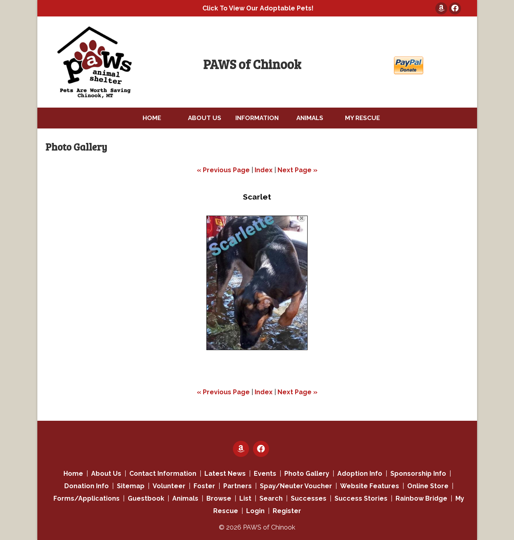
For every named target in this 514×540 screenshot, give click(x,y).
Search (271, 498)
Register (287, 511)
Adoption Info (359, 473)
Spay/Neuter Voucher (296, 486)
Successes (308, 498)
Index (264, 170)
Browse (218, 498)
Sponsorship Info (418, 473)
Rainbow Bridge (421, 498)
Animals (185, 498)
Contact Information (162, 473)
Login (255, 511)
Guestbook (146, 498)
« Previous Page (223, 170)
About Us (106, 473)
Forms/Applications (86, 498)
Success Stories (361, 498)
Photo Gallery (306, 473)
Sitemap (131, 486)
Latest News (225, 473)
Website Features (369, 486)
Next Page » (297, 170)
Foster (204, 486)
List (245, 498)
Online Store (428, 486)
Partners (237, 486)
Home (73, 473)
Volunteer (169, 486)
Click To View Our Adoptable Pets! (258, 8)
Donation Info (86, 486)
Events (265, 473)
